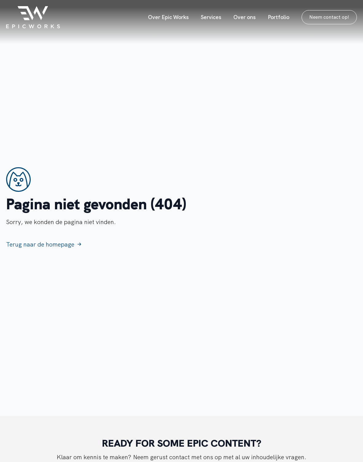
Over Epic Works (168, 17)
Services (211, 17)
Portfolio (278, 17)
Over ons (244, 17)
